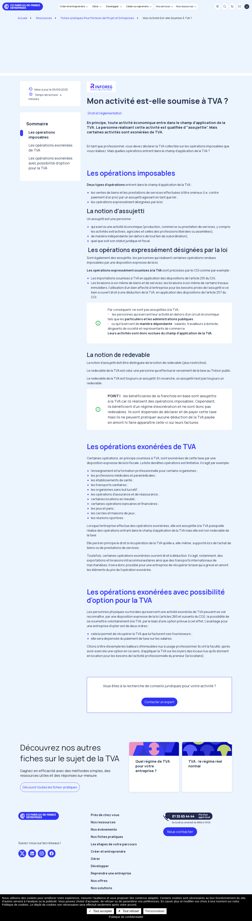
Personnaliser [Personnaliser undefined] (155, 911)
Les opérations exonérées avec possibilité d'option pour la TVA (50, 163)
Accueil (22, 18)
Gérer (95, 865)
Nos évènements (104, 836)
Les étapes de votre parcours (114, 850)
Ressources (44, 18)
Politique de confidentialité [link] (126, 916)
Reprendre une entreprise (111, 879)
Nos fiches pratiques (107, 843)
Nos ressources (103, 828)
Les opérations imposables (42, 134)
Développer (100, 872)
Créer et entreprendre (108, 857)
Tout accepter (100, 911)
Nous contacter (180, 837)
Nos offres (99, 887)
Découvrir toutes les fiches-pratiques (50, 787)
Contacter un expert (159, 702)
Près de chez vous (105, 821)
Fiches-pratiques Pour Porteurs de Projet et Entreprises (97, 18)
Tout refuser (128, 911)
